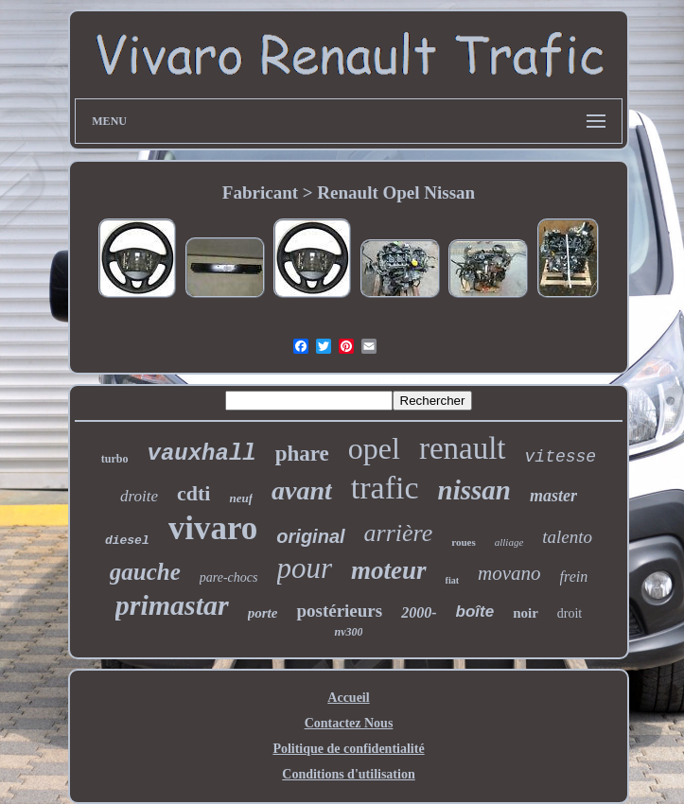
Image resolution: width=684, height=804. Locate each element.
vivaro (213, 528)
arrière (398, 533)
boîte (475, 611)
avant (302, 490)
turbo (115, 458)
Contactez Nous (349, 723)
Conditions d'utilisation (348, 774)
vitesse (561, 456)
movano (509, 573)
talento (567, 537)
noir (525, 612)
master (553, 495)
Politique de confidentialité (348, 749)
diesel (127, 540)
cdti (193, 493)
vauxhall (202, 453)
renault (462, 448)
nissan (474, 490)
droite (139, 496)
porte (263, 612)
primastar (172, 604)
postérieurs (339, 610)
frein (574, 576)
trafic (385, 487)
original (310, 536)
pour (305, 568)
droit (569, 613)
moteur (389, 570)
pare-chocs (229, 577)
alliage (509, 542)
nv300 (348, 631)
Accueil (348, 697)
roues (463, 542)
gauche (145, 572)
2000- (418, 612)
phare (302, 453)
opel (374, 448)
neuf (241, 498)
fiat (452, 580)
